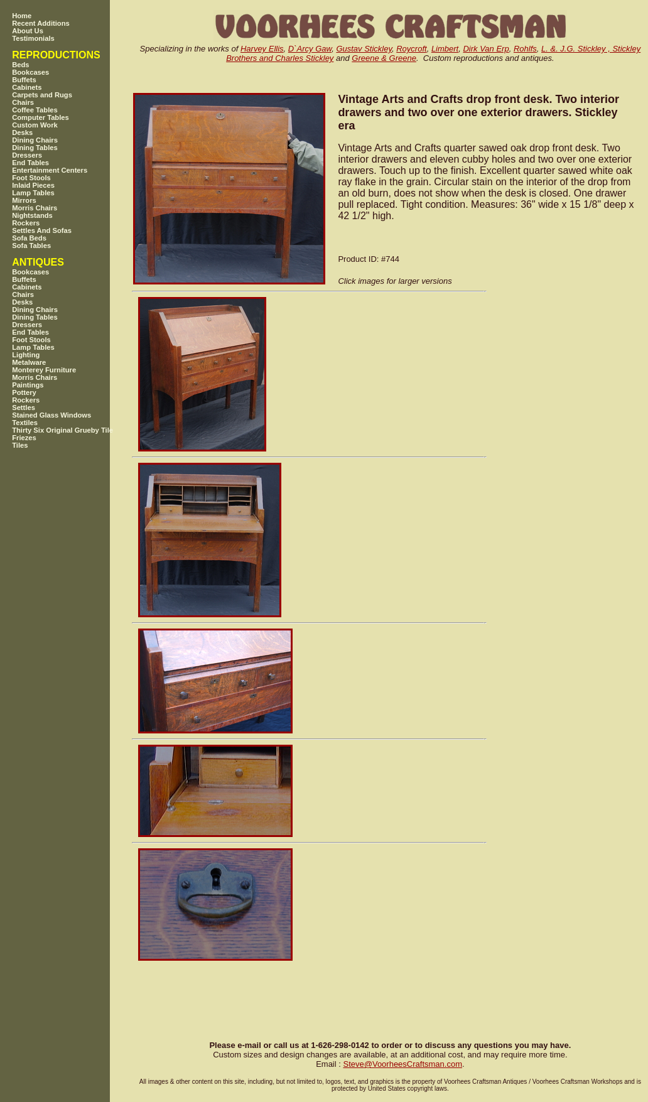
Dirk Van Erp (486, 48)
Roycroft (411, 48)
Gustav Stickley (364, 48)
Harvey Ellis (262, 48)
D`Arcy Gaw (310, 48)
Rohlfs (525, 48)
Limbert (444, 48)
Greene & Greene (384, 58)
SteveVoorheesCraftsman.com (402, 1064)
